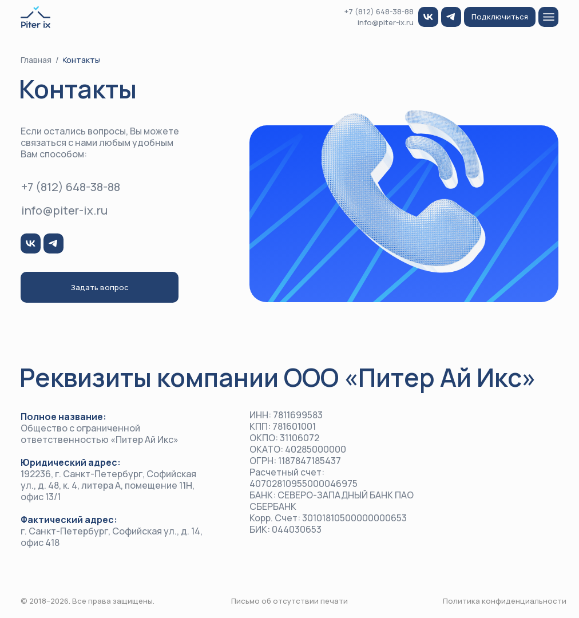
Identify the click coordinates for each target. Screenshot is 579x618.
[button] (500, 17)
